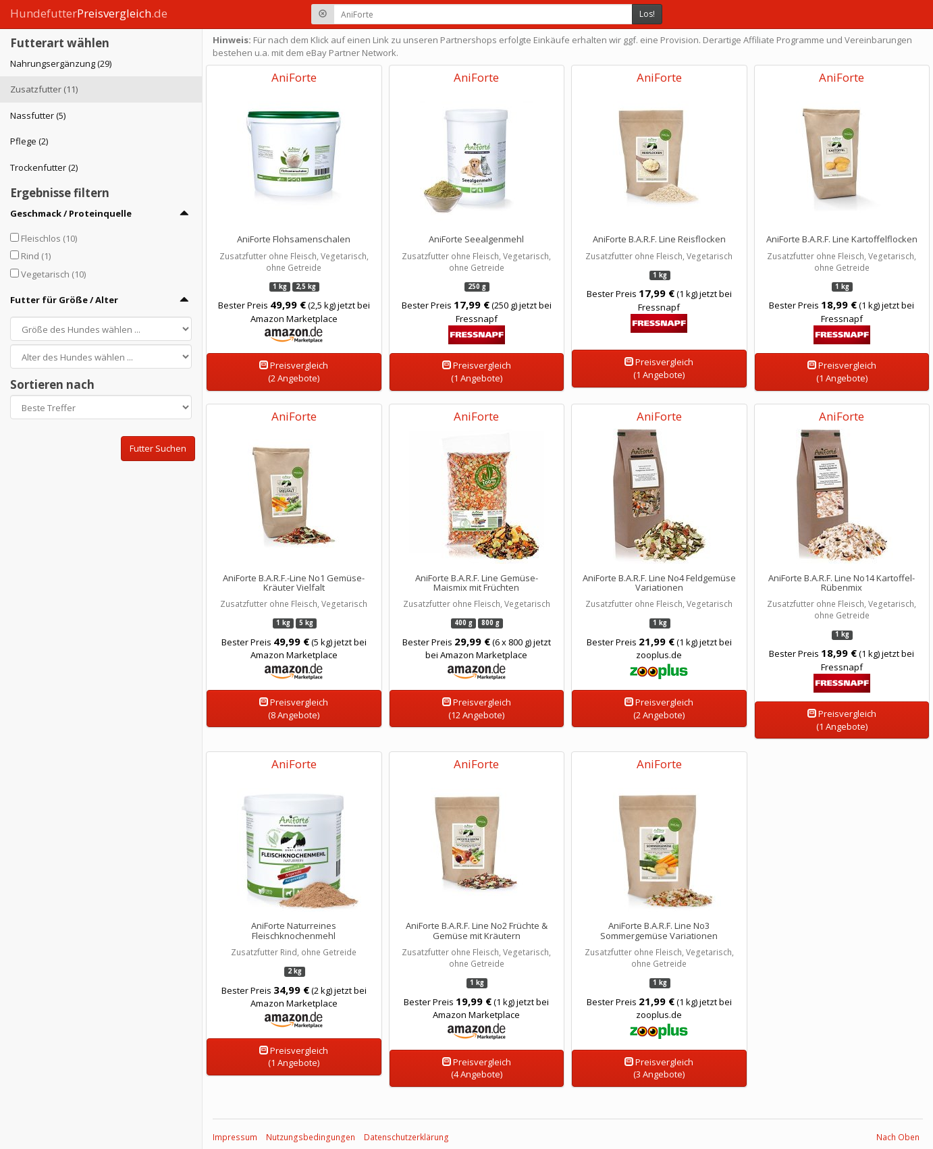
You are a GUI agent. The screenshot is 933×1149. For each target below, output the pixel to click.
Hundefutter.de (88, 13)
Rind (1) (36, 256)
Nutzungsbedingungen (310, 1137)
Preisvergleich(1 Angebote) (476, 371)
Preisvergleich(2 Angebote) (293, 371)
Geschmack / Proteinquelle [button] (71, 213)
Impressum (235, 1137)
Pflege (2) (29, 141)
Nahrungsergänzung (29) (60, 63)
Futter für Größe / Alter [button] (64, 300)
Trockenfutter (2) (44, 167)
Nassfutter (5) (37, 115)
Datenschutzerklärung (406, 1137)
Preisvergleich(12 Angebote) (476, 708)
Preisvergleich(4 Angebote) (476, 1068)
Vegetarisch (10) (53, 274)
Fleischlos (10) (49, 238)
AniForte (294, 77)
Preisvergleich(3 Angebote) (658, 1068)
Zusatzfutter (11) (44, 89)
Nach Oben (897, 1137)
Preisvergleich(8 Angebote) (293, 708)
